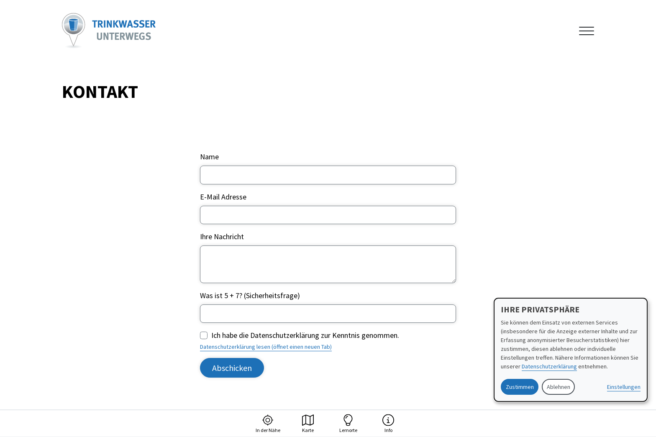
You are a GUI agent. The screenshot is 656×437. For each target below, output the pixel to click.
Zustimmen (520, 387)
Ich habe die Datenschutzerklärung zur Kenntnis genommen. (305, 335)
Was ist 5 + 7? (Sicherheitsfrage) (250, 295)
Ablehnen (558, 387)
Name (209, 156)
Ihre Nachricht (222, 236)
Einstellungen (624, 387)
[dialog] (571, 350)
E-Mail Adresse (223, 197)
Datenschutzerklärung (549, 366)
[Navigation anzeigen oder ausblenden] (586, 31)
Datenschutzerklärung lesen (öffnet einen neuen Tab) (266, 346)
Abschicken (232, 368)
